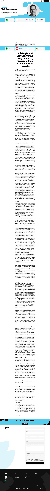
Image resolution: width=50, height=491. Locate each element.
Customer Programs (17, 477)
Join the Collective (25, 423)
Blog (25, 477)
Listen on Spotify (10, 48)
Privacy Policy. (28, 488)
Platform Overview (17, 476)
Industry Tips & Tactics (27, 476)
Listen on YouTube (21, 48)
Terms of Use (25, 488)
